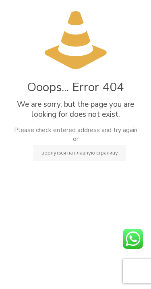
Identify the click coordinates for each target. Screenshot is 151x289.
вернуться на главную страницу (79, 153)
